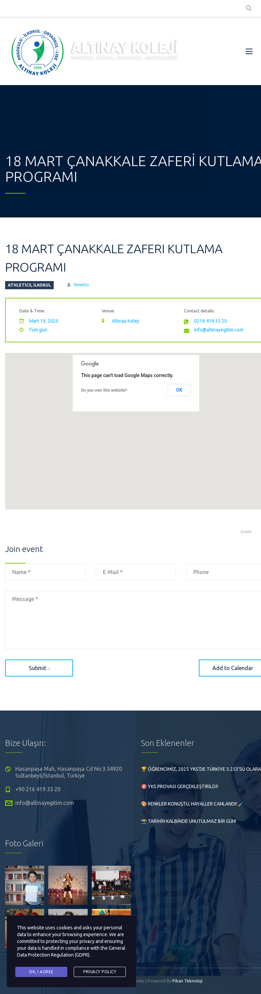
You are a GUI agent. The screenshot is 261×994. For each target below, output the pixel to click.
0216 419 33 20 (210, 321)
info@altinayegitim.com (218, 329)
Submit (39, 668)
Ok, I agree (41, 971)
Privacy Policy (99, 971)
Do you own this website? (104, 390)
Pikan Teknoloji (187, 980)
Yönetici (81, 284)
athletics (19, 285)
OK (179, 390)
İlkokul (42, 285)
